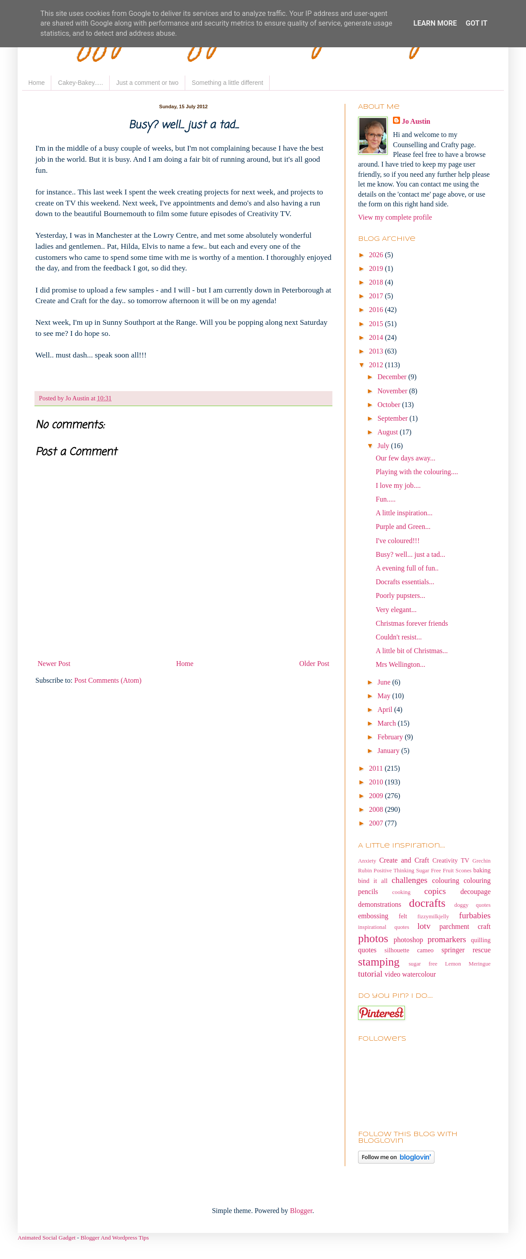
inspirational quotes (383, 927)
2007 (377, 823)
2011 (377, 768)
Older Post (314, 663)
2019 (377, 268)
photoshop (408, 939)
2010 (377, 782)
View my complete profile (395, 217)
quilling (481, 939)
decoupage (476, 891)
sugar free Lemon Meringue (449, 964)
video (392, 974)
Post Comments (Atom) (107, 680)
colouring (445, 880)
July (384, 445)
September (393, 418)
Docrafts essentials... (405, 582)
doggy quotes (472, 905)
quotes (367, 950)
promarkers (446, 939)
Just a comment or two (147, 82)
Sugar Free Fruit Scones (444, 870)
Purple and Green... (403, 526)
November (393, 391)
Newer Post (54, 663)
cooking (401, 892)
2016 (377, 309)
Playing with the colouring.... (417, 471)
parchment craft (465, 926)
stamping (379, 961)
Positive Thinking (394, 870)
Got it (476, 23)
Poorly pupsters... (400, 595)
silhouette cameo (409, 950)
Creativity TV (450, 860)
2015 (377, 323)
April (385, 709)
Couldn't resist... (399, 637)
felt (403, 916)
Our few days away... (405, 458)
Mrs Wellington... (400, 664)
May (384, 696)
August (388, 432)
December (392, 376)
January (389, 750)
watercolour (419, 974)
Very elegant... (396, 609)
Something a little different (227, 82)
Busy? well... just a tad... (410, 554)
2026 (377, 255)
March (387, 723)
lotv (424, 926)
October (389, 404)
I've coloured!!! (397, 540)
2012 (377, 365)
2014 (377, 337)
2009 (377, 795)
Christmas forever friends (412, 623)
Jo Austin (416, 121)
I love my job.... (398, 485)
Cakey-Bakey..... (80, 82)
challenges (409, 880)
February (391, 737)
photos (373, 938)
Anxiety (367, 861)
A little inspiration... (404, 513)
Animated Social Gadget (47, 1237)
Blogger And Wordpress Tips (114, 1237)
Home (36, 82)
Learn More (435, 23)
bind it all (373, 880)
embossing (373, 916)
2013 (377, 351)
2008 (377, 809)
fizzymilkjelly (433, 916)
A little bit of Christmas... (412, 650)
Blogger (301, 1210)
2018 (377, 282)
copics (435, 891)
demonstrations (379, 904)
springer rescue (466, 950)
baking (482, 870)
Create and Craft (404, 860)
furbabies (475, 915)
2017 (377, 296)
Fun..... (386, 499)
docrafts (427, 903)
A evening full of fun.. (407, 568)
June (384, 682)
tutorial (370, 973)
